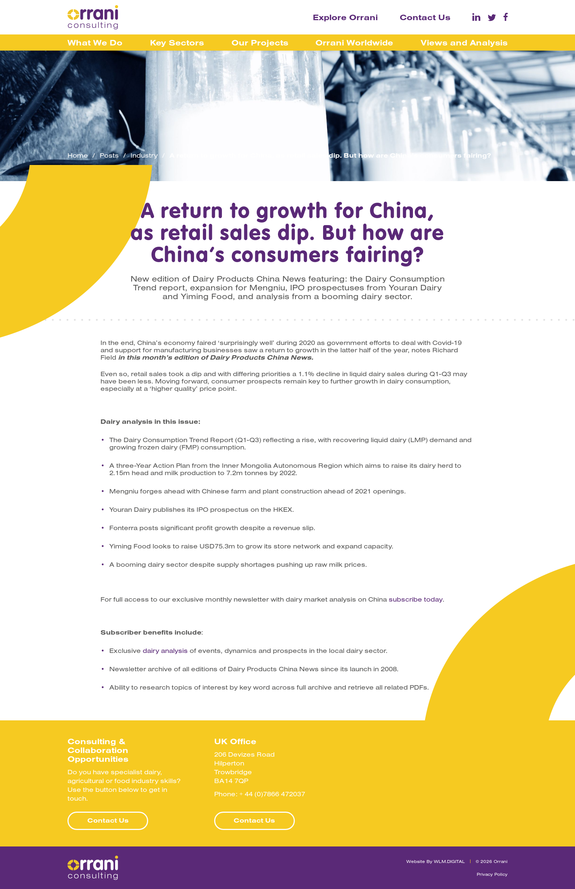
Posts (109, 155)
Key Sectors (177, 42)
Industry (144, 155)
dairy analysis (165, 650)
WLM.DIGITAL (449, 861)
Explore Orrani (345, 17)
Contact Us (425, 17)
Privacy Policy (492, 874)
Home (77, 155)
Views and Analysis (464, 42)
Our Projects (259, 42)
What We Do (94, 42)
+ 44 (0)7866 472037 (272, 794)
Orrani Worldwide (354, 42)
